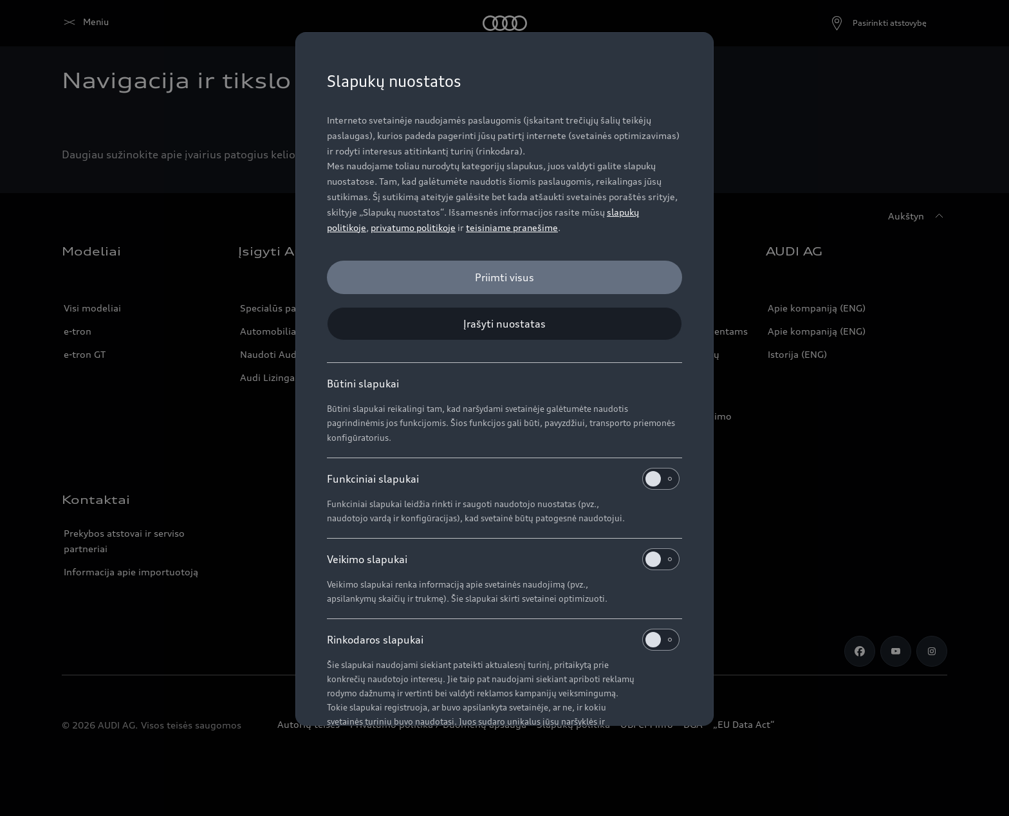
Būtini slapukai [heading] (363, 383)
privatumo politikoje (413, 227)
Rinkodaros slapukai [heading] (503, 639)
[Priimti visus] (504, 277)
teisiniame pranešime (512, 227)
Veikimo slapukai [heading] (503, 559)
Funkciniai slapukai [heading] (503, 478)
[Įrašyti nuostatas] (504, 323)
